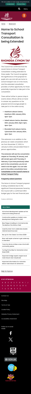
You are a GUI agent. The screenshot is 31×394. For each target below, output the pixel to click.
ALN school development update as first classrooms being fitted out (15, 213)
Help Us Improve (7, 271)
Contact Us (5, 296)
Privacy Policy (21, 4)
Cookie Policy (5, 310)
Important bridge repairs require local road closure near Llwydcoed (14, 257)
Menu (26, 9)
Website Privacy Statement (10, 314)
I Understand (10, 4)
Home (3, 24)
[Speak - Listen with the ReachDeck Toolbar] (24, 15)
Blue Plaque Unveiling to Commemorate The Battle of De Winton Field (15, 224)
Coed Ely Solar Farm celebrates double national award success (14, 230)
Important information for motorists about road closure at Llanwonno (14, 263)
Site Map (4, 300)
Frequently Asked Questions (11, 179)
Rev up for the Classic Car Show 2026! (14, 235)
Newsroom (12, 24)
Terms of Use (5, 305)
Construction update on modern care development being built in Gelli (14, 218)
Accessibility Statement (9, 319)
